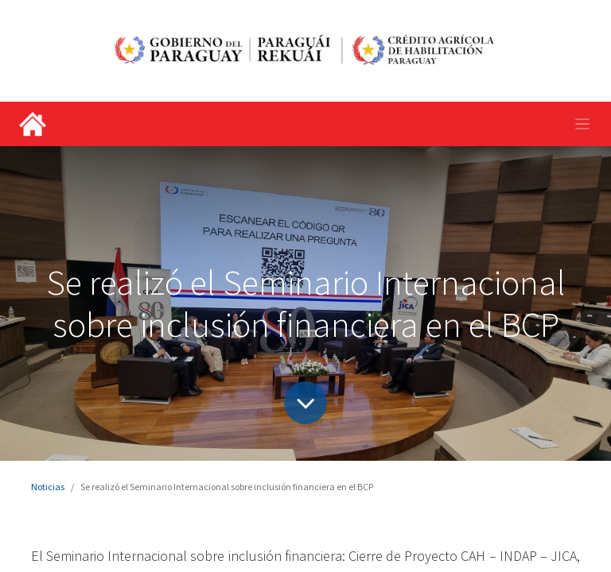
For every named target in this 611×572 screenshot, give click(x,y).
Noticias (47, 487)
